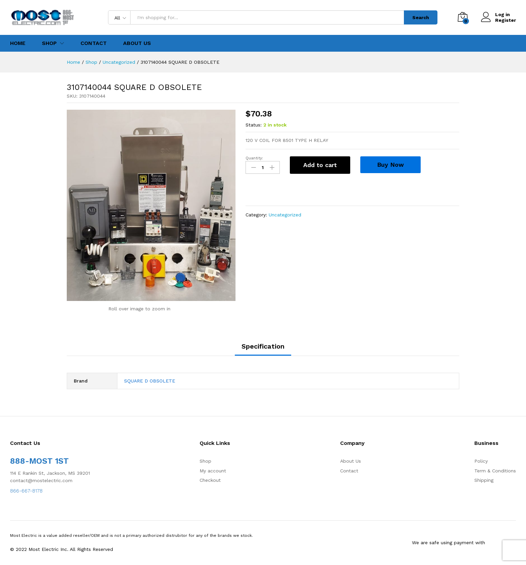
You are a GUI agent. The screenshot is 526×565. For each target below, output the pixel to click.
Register (505, 20)
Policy (481, 461)
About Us (137, 43)
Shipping (483, 480)
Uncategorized (285, 214)
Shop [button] (49, 43)
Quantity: (254, 158)
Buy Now (390, 164)
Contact (94, 43)
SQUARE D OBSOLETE (149, 380)
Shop (205, 461)
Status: (254, 124)
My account (213, 470)
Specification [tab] (263, 346)
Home (17, 43)
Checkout (210, 480)
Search (420, 17)
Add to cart (320, 164)
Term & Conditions (495, 470)
